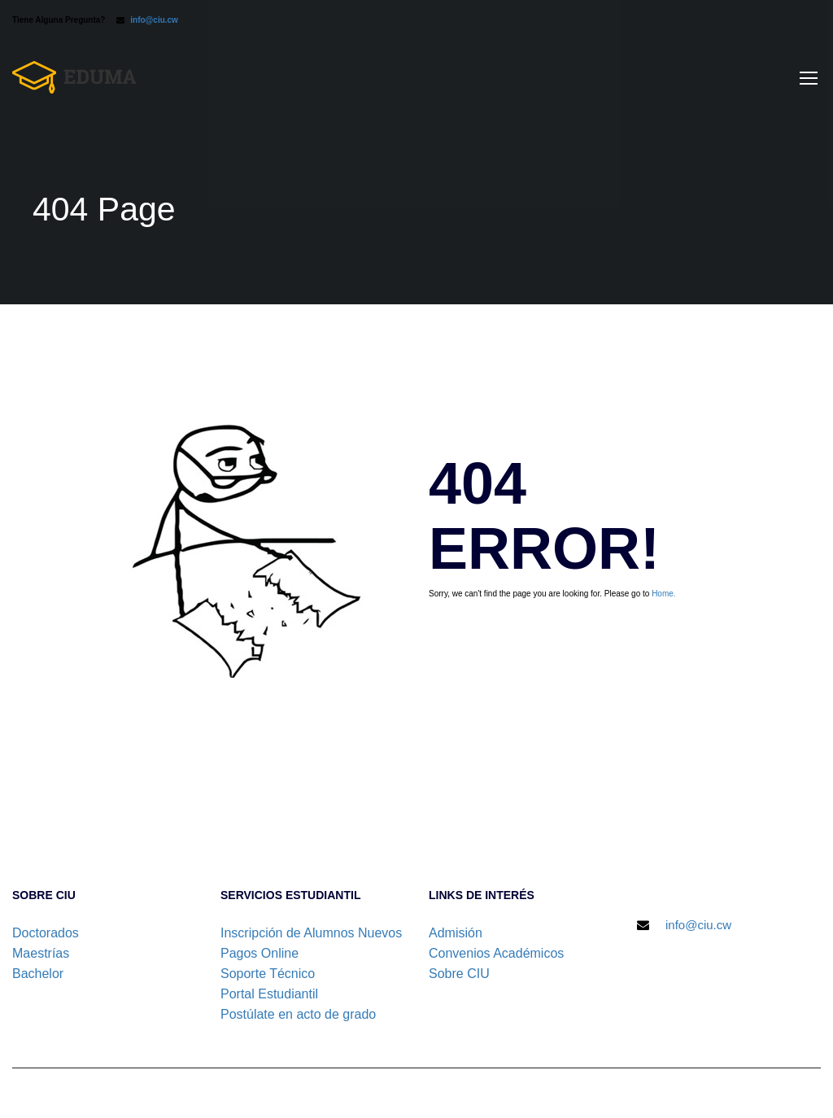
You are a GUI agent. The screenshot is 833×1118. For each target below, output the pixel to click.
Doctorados (45, 933)
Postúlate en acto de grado (298, 1014)
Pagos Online (259, 953)
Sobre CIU (459, 973)
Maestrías (40, 953)
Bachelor (37, 973)
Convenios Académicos (496, 953)
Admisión (455, 933)
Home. (663, 593)
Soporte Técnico (267, 973)
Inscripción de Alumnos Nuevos (311, 933)
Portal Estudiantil (269, 994)
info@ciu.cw (154, 19)
